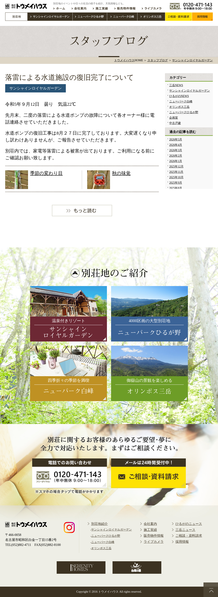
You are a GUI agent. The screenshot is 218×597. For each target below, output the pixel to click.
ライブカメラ (154, 541)
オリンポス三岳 (179, 106)
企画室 (173, 117)
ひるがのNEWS (179, 96)
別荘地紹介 (99, 524)
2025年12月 (176, 166)
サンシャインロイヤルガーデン (35, 88)
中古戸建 (175, 123)
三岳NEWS (176, 85)
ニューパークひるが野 (183, 112)
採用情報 (182, 541)
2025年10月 (176, 177)
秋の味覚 (121, 173)
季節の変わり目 (46, 173)
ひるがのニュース (188, 524)
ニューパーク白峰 (180, 101)
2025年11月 (176, 171)
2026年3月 (175, 150)
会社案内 (150, 524)
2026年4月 (175, 144)
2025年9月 (175, 182)
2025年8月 (175, 188)
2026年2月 (175, 155)
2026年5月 (175, 139)
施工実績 (150, 530)
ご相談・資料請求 (188, 535)
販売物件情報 (154, 535)
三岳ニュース (185, 530)
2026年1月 (175, 161)
